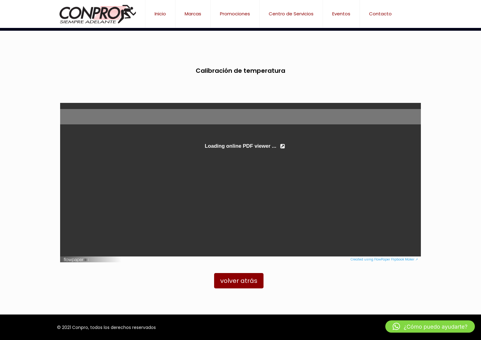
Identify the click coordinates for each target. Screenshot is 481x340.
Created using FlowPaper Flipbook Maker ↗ (384, 259)
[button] (430, 326)
